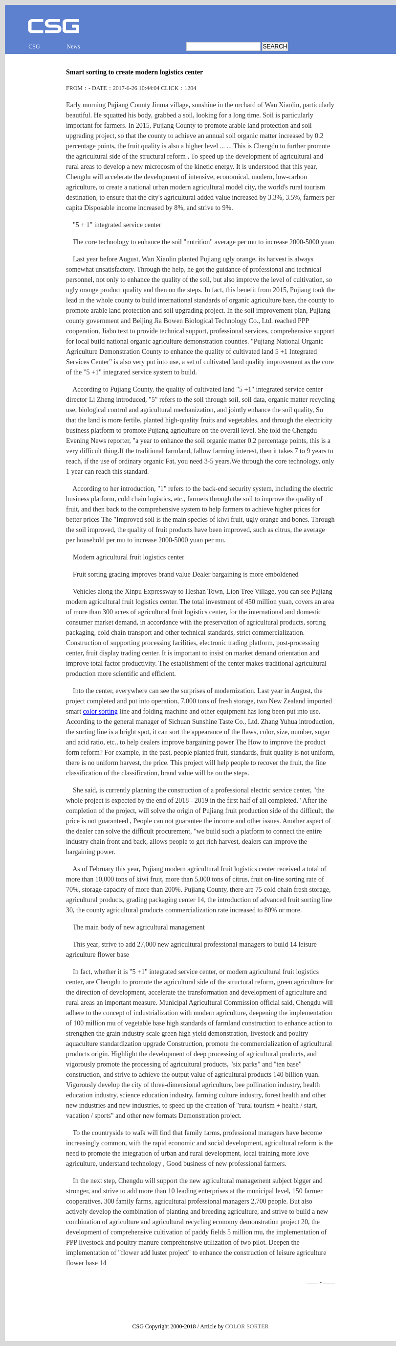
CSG (34, 46)
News (73, 46)
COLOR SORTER (247, 1326)
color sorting (100, 711)
